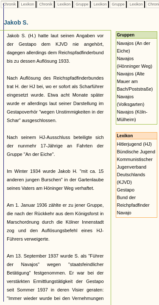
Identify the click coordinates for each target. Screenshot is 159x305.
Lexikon (27, 4)
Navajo (124, 212)
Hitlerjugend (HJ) (134, 144)
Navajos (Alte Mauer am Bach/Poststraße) (135, 81)
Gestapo (126, 189)
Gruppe (82, 4)
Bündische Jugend (136, 151)
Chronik (9, 4)
